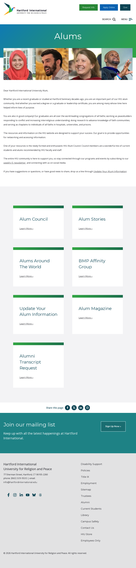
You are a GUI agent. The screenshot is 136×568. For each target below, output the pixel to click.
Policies (85, 470)
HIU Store (86, 534)
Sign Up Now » (113, 426)
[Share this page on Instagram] (87, 407)
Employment (89, 483)
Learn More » (26, 228)
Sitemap (86, 489)
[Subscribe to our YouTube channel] (27, 495)
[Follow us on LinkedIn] (21, 495)
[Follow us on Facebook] (8, 495)
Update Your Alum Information (110, 171)
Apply (109, 7)
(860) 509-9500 (19, 478)
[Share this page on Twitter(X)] (74, 407)
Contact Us (87, 527)
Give (125, 7)
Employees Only (90, 540)
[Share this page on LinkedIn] (80, 407)
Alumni (85, 502)
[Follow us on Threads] (40, 495)
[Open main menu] (127, 19)
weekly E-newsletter (14, 163)
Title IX (85, 476)
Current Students (91, 508)
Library (85, 515)
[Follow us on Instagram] (15, 495)
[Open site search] (109, 19)
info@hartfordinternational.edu (20, 482)
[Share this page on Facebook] (67, 407)
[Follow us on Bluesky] (34, 495)
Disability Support (91, 464)
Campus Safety (90, 521)
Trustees (86, 496)
